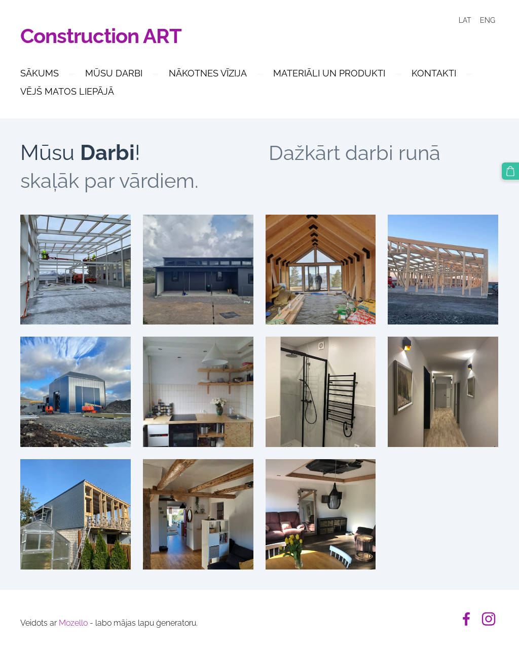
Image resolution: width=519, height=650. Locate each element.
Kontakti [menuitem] (434, 73)
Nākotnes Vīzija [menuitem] (208, 73)
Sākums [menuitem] (39, 73)
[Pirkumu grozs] (510, 171)
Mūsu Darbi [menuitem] (113, 73)
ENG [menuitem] (487, 20)
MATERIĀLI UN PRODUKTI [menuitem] (329, 73)
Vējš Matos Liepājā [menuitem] (67, 91)
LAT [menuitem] (465, 20)
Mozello (73, 623)
